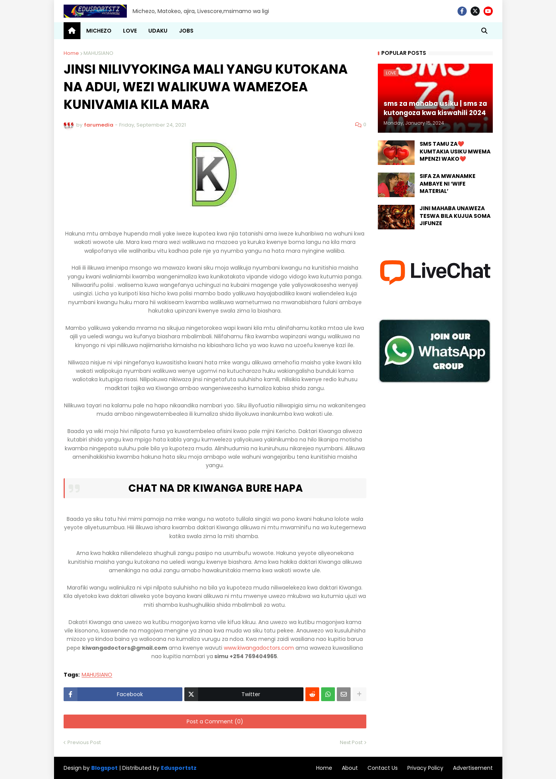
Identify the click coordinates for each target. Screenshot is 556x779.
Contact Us (382, 768)
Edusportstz (179, 768)
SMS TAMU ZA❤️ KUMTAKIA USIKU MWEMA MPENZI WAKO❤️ (455, 151)
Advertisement (473, 768)
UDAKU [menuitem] (157, 31)
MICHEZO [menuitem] (99, 31)
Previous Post (84, 742)
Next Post (351, 742)
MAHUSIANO (98, 53)
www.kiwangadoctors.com (259, 648)
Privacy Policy (425, 768)
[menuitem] (72, 30)
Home (71, 53)
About (350, 768)
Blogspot (104, 768)
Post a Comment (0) (215, 721)
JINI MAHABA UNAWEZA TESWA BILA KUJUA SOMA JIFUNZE (455, 216)
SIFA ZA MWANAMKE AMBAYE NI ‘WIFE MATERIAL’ (448, 184)
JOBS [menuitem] (186, 31)
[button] (484, 30)
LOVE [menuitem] (130, 31)
